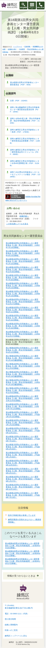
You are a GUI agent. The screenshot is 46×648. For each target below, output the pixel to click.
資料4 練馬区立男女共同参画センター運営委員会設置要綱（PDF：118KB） (25, 141)
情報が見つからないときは (21, 576)
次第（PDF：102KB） (19, 101)
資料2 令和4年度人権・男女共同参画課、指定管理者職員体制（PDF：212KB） (25, 120)
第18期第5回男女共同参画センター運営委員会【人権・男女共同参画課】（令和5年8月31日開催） (22, 553)
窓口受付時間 (10, 619)
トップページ (17, 46)
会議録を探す (12, 49)
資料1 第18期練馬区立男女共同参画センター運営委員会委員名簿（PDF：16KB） (24, 109)
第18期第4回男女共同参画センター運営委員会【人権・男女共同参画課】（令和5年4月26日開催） (22, 545)
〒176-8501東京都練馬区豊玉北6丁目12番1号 (19, 606)
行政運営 (22, 49)
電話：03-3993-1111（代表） (17, 614)
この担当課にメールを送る (17, 224)
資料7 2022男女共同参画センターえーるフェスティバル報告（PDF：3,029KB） (25, 174)
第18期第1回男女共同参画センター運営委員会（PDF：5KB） (24, 83)
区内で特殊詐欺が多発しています (22, 515)
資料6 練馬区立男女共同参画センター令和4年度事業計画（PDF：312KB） (24, 163)
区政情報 (27, 46)
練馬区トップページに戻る (16, 636)
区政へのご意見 (11, 630)
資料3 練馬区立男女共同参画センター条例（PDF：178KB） (24, 131)
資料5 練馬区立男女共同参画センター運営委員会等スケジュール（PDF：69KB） (24, 152)
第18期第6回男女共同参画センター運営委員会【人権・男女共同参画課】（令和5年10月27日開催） (22, 561)
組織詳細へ (24, 216)
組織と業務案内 (11, 625)
